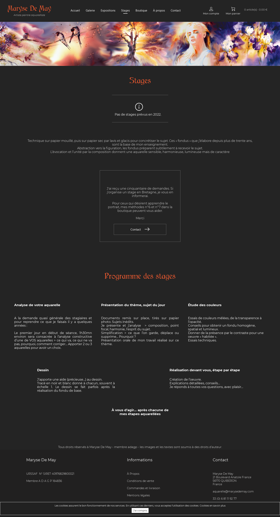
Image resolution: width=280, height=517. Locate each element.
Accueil (75, 10)
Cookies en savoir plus (213, 505)
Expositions (108, 10)
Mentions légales (138, 495)
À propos (159, 10)
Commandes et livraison (143, 488)
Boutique (141, 10)
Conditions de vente (140, 481)
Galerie (90, 10)
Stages (125, 10)
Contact (176, 10)
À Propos (133, 473)
